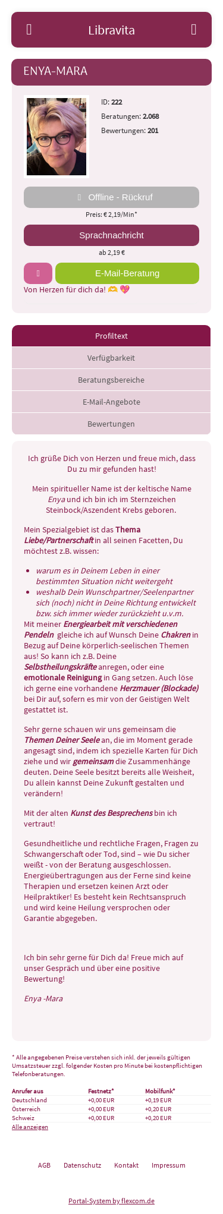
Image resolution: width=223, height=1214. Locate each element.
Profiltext (111, 335)
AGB (44, 1165)
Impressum (169, 1165)
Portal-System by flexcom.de (111, 1200)
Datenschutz (82, 1165)
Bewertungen (111, 423)
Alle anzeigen (30, 1126)
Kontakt (126, 1165)
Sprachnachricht (111, 235)
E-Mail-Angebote (111, 401)
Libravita (111, 29)
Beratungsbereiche (111, 379)
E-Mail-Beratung (127, 273)
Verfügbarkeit (111, 357)
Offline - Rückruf (111, 197)
